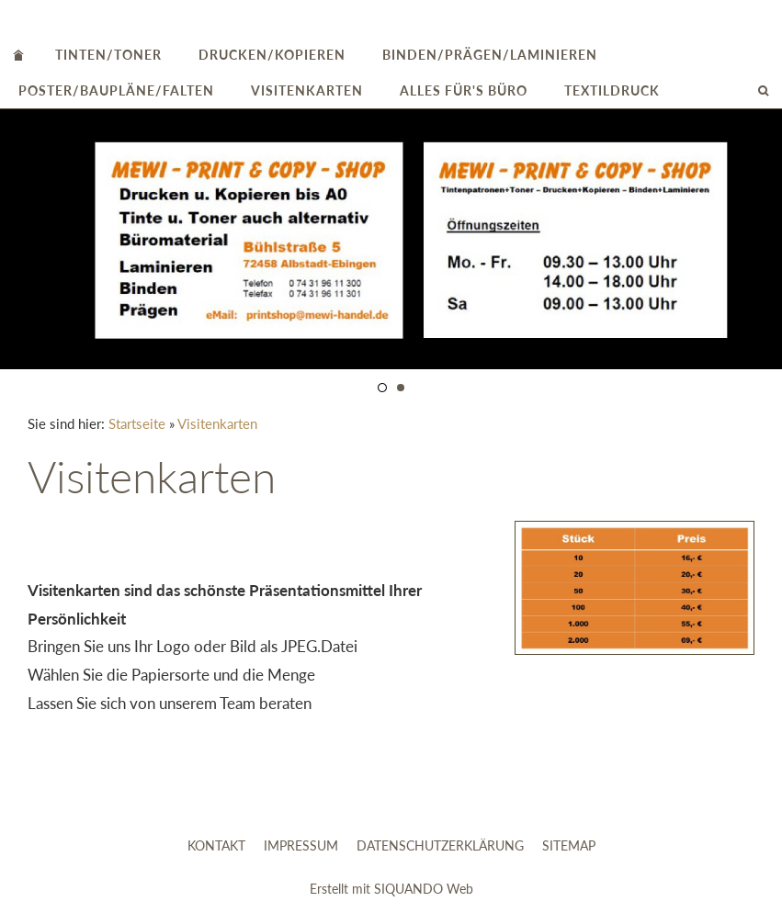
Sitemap (568, 845)
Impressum (301, 845)
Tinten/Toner (108, 54)
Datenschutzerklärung (440, 845)
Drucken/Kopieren (272, 54)
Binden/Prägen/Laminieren (489, 54)
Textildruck (612, 90)
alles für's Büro (463, 90)
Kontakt (216, 845)
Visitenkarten (307, 90)
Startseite (136, 423)
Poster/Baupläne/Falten (116, 90)
